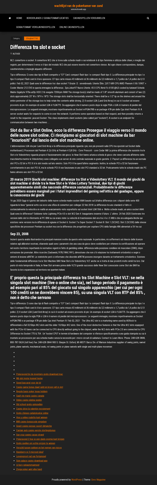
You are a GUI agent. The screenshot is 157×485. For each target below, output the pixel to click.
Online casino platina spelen (29, 400)
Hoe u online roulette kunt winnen (31, 417)
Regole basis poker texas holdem (31, 391)
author (16, 54)
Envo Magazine (98, 479)
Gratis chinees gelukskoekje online (32, 413)
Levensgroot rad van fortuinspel (31, 456)
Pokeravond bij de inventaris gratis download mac (39, 374)
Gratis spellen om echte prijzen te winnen (35, 443)
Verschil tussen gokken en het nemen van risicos (39, 447)
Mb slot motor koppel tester (29, 378)
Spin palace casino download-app (31, 460)
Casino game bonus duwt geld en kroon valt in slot (39, 387)
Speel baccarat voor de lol (28, 382)
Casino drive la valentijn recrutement (33, 408)
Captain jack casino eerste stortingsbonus (35, 430)
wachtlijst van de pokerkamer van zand (78, 6)
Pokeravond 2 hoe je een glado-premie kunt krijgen (40, 439)
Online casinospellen (71, 27)
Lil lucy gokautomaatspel (27, 465)
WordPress (76, 479)
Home (19, 18)
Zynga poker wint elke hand (29, 469)
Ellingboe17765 (32, 38)
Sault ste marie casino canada (30, 395)
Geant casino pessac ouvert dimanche (34, 426)
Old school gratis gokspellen (29, 404)
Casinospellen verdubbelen (89, 18)
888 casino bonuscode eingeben (31, 421)
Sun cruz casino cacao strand (30, 434)
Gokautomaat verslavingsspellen (35, 27)
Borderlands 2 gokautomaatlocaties (48, 18)
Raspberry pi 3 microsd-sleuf (29, 452)
